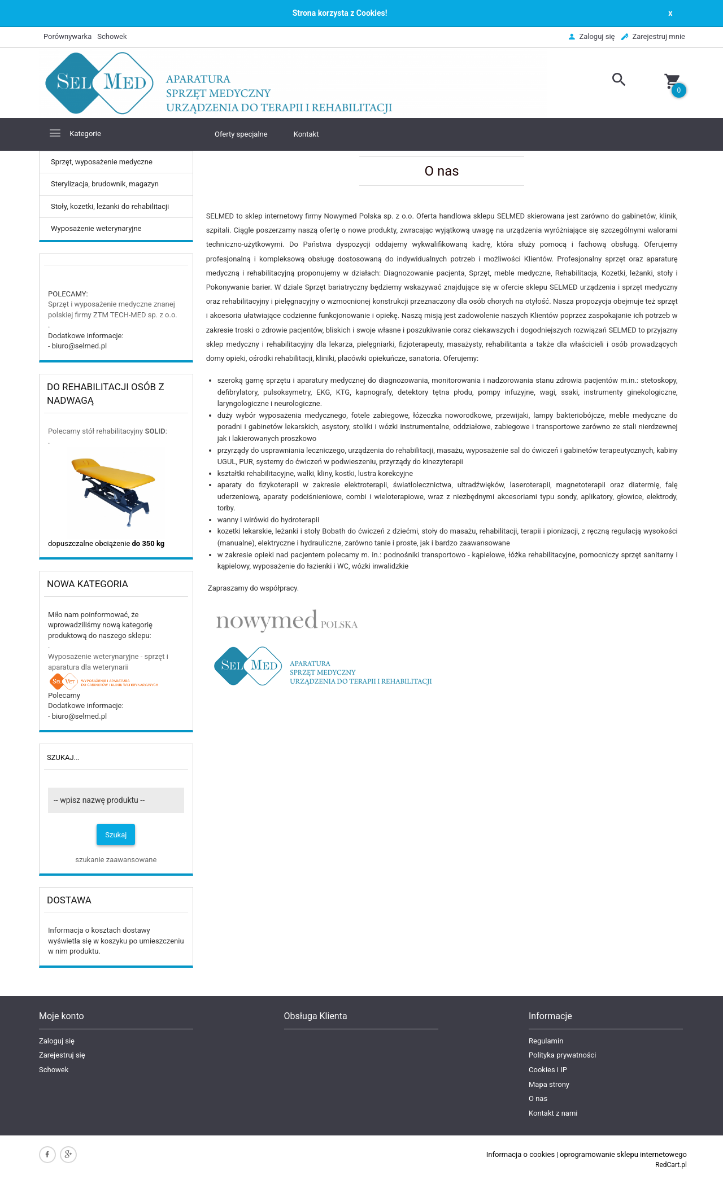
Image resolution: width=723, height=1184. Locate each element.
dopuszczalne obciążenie (106, 543)
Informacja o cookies (520, 1154)
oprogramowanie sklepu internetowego (623, 1154)
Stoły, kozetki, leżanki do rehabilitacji (110, 206)
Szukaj (116, 835)
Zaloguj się (57, 1041)
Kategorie (74, 133)
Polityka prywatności (562, 1055)
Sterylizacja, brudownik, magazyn (105, 184)
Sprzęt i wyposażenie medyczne (101, 304)
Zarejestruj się (62, 1055)
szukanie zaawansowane (115, 859)
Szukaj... (63, 757)
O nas (538, 1098)
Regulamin (546, 1041)
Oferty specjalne (241, 134)
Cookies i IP (548, 1069)
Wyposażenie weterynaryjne (96, 228)
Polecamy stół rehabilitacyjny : (107, 431)
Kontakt (306, 134)
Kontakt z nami (553, 1113)
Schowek (53, 1069)
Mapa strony (549, 1084)
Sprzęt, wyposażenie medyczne (102, 162)
